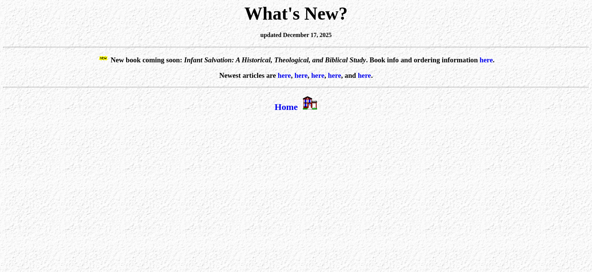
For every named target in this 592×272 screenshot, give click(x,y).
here (486, 60)
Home (286, 107)
